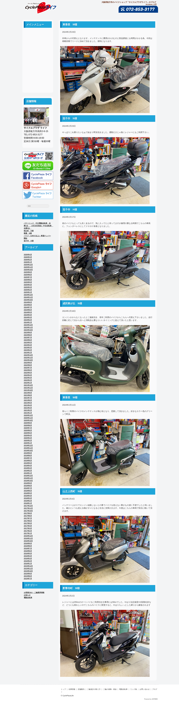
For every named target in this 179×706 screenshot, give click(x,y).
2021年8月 (28, 395)
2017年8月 (28, 516)
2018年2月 (28, 501)
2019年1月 (28, 473)
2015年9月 (28, 574)
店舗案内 (38, 46)
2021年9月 (28, 393)
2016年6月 (28, 551)
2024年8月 (28, 305)
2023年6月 (28, 340)
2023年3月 (28, 348)
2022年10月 (28, 360)
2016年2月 (28, 561)
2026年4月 (28, 255)
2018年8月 (28, 486)
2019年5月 (28, 463)
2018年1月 (28, 503)
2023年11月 (28, 327)
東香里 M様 (70, 24)
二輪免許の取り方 (38, 52)
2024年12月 (28, 295)
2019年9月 (28, 453)
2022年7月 (28, 368)
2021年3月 (28, 408)
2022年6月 (28, 370)
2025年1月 (28, 292)
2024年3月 (28, 317)
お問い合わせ (38, 78)
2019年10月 (28, 451)
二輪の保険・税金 (38, 59)
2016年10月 (28, 541)
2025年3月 (28, 287)
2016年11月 (28, 538)
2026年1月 (28, 262)
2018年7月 (28, 488)
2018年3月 (28, 498)
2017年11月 (28, 508)
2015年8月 (28, 576)
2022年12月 (28, 355)
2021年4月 (28, 405)
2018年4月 (28, 496)
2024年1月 (28, 322)
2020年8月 (28, 425)
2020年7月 (28, 428)
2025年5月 (28, 282)
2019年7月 (28, 458)
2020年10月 (28, 420)
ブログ (38, 84)
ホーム (38, 34)
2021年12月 (28, 385)
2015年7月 (28, 579)
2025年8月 (28, 275)
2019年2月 (28, 471)
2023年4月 (28, 345)
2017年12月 (28, 506)
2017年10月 (28, 511)
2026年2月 (28, 260)
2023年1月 (28, 353)
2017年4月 (28, 526)
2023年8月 (28, 335)
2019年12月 (28, 445)
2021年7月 (28, 398)
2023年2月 (28, 350)
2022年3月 (28, 378)
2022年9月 (28, 363)
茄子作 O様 (28, 241)
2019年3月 (28, 468)
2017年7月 (28, 518)
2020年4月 (28, 435)
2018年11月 (28, 478)
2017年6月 (28, 521)
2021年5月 (28, 403)
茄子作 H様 (70, 209)
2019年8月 (28, 456)
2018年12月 (28, 476)
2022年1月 (28, 383)
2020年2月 (28, 440)
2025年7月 (28, 277)
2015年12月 (28, 566)
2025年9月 (28, 272)
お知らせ (27, 595)
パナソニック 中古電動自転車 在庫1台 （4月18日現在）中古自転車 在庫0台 (38, 225)
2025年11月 (28, 267)
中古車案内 (38, 40)
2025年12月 (28, 265)
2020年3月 (28, 438)
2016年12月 (28, 536)
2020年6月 (28, 430)
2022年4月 (28, 375)
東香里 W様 (70, 397)
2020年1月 (28, 443)
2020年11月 (28, 418)
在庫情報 (72, 689)
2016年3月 (28, 558)
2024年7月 (28, 307)
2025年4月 (28, 285)
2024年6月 (28, 310)
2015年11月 (28, 569)
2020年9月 (28, 423)
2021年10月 (28, 390)
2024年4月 (28, 315)
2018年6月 (28, 491)
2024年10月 (28, 300)
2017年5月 (28, 523)
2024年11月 (28, 297)
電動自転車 (38, 65)
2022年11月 (28, 358)
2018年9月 (28, 483)
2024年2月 (28, 320)
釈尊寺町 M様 (71, 588)
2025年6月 (28, 280)
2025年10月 (28, 270)
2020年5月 (28, 433)
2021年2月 (28, 410)
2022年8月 (28, 365)
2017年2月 (28, 531)
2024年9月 (28, 302)
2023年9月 (28, 332)
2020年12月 (28, 415)
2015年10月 (28, 571)
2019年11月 (28, 448)
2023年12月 (28, 325)
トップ (63, 689)
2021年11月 (28, 388)
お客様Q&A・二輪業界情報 (34, 593)
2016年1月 (28, 564)
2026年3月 (28, 257)
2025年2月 (28, 290)
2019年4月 (28, 466)
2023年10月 (28, 330)
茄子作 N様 (70, 118)
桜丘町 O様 (28, 231)
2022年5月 (28, 373)
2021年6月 (28, 400)
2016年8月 (28, 546)
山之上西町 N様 (72, 491)
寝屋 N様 (28, 233)
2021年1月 (28, 413)
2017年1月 (28, 533)
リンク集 (38, 71)
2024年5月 (28, 312)
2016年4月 (28, 556)
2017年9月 (28, 513)
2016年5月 (28, 553)
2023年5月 (28, 343)
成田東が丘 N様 (72, 303)
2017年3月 (28, 528)
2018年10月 (28, 481)
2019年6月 (28, 461)
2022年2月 (28, 380)
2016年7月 (28, 548)
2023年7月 (28, 337)
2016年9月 (28, 543)
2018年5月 (28, 493)
